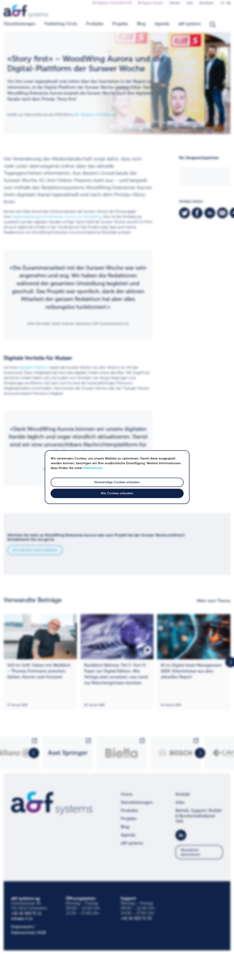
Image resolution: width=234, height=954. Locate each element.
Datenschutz (92, 468)
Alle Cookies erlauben (117, 493)
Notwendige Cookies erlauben (117, 482)
